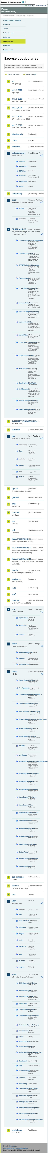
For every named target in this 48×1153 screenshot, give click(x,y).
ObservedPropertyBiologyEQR (23, 1052)
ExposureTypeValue (23, 728)
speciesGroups (23, 664)
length (21, 934)
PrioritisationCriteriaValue (23, 813)
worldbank (17, 1130)
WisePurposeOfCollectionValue (23, 1119)
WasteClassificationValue (23, 401)
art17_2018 (17, 125)
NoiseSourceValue (23, 805)
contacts (22, 161)
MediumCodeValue (23, 303)
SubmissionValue (23, 866)
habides (15, 512)
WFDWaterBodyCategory (23, 1108)
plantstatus (23, 625)
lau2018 (15, 600)
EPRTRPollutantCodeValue (23, 265)
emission (22, 927)
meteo (21, 940)
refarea (21, 465)
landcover (16, 579)
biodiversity (17, 134)
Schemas (6, 37)
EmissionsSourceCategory (23, 1025)
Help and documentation (12, 20)
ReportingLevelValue (23, 828)
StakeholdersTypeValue (23, 844)
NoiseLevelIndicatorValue (23, 789)
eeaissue (22, 175)
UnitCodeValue (23, 389)
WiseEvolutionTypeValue (23, 1113)
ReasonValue (23, 368)
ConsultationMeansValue (23, 704)
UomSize (22, 1078)
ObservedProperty (23, 1046)
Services (6, 46)
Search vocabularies (14, 74)
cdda (14, 140)
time (20, 954)
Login (29, 5)
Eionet (12, 15)
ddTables (22, 171)
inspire (15, 570)
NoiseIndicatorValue (23, 781)
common (16, 147)
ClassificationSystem (23, 1010)
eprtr (14, 200)
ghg (14, 504)
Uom (20, 1066)
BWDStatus (23, 1004)
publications (18, 877)
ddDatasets (23, 166)
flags (20, 451)
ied (13, 530)
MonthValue (23, 335)
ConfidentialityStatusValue (23, 1016)
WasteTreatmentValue (23, 409)
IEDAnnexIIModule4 (20, 559)
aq (13, 81)
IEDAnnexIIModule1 (20, 539)
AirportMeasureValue (23, 680)
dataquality (17, 194)
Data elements (8, 33)
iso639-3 (22, 746)
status (21, 186)
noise (14, 671)
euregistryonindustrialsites (20, 421)
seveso (15, 886)
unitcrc (21, 477)
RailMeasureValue (23, 821)
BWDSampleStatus (23, 996)
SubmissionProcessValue (23, 858)
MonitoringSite (23, 1041)
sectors (21, 634)
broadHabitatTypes (23, 652)
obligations (23, 181)
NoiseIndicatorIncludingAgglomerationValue (23, 761)
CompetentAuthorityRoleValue (23, 694)
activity (21, 208)
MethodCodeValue (23, 322)
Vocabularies (8, 41)
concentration (23, 921)
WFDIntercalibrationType (23, 1088)
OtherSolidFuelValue (23, 355)
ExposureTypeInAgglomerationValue (23, 719)
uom (14, 901)
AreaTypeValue (23, 688)
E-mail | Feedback (10, 1146)
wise (14, 974)
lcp (13, 609)
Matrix (21, 1037)
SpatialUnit (23, 1061)
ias (13, 521)
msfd (14, 644)
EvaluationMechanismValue (23, 711)
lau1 (14, 588)
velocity (22, 961)
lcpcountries (23, 618)
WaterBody (23, 1084)
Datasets (6, 24)
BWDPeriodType (23, 990)
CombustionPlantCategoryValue (23, 240)
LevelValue (23, 755)
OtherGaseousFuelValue (23, 342)
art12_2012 (17, 90)
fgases (15, 489)
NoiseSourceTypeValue (23, 797)
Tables (5, 29)
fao (13, 436)
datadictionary (19, 153)
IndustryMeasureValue (23, 736)
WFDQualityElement (23, 1102)
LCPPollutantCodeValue (23, 288)
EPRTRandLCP (19, 229)
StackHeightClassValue (23, 383)
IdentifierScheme (23, 1031)
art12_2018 (17, 99)
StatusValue (23, 852)
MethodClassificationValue (23, 312)
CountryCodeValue (23, 253)
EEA (13, 2)
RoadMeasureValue (23, 836)
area (20, 914)
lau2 (14, 594)
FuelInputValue (23, 278)
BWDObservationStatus (23, 983)
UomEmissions (23, 1070)
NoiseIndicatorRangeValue (23, 773)
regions (21, 658)
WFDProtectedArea (23, 1096)
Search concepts (31, 74)
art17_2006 (17, 108)
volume (21, 967)
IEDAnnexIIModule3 (20, 548)
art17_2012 (17, 116)
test (13, 894)
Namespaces (8, 50)
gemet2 (15, 497)
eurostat (16, 430)
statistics (22, 946)
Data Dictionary (20, 15)
